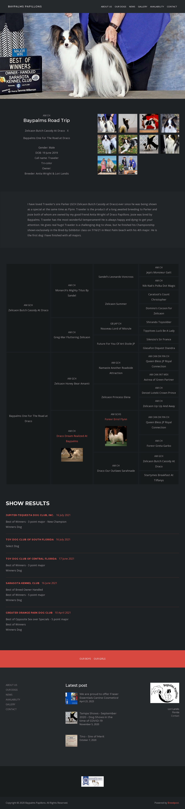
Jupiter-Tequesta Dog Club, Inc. (30, 515)
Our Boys (85, 658)
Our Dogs (120, 6)
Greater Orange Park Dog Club (29, 612)
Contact (172, 6)
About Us (106, 6)
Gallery (142, 6)
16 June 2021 (49, 583)
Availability (157, 6)
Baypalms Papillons (25, 6)
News (132, 6)
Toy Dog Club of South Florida (30, 539)
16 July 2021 (63, 515)
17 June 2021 (66, 558)
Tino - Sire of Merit (91, 736)
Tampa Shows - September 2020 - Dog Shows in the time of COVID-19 (97, 717)
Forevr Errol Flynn (116, 419)
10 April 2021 (63, 612)
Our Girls (100, 658)
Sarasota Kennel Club (22, 583)
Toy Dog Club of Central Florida (31, 558)
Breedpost (173, 802)
